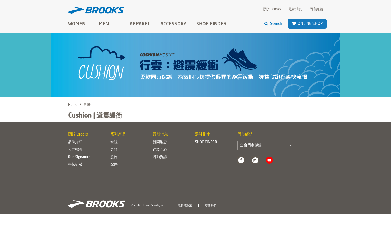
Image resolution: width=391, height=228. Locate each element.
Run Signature (79, 157)
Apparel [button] (140, 24)
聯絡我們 (210, 205)
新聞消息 (160, 142)
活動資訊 (160, 157)
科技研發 (75, 164)
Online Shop (307, 24)
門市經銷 (316, 9)
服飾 (114, 157)
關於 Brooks (272, 9)
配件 (114, 164)
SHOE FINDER (211, 24)
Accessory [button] (173, 24)
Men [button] (104, 24)
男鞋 (114, 149)
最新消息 (295, 9)
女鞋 (114, 142)
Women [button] (76, 24)
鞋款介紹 (160, 149)
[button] (294, 24)
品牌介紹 (75, 142)
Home (72, 105)
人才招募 (75, 149)
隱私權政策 (185, 205)
